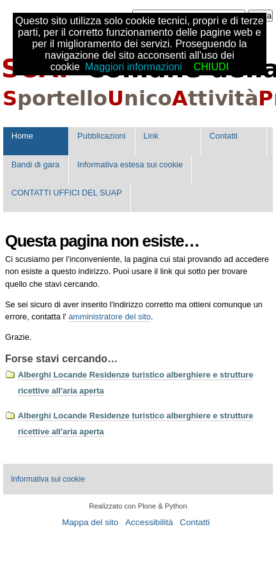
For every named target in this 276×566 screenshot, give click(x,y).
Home (22, 136)
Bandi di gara (35, 164)
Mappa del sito (90, 522)
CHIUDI (211, 66)
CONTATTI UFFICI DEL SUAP (67, 192)
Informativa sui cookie (48, 479)
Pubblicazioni (101, 136)
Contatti (224, 136)
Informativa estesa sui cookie (130, 164)
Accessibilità (149, 522)
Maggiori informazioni (133, 66)
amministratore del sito (109, 316)
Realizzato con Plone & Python (138, 506)
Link (150, 136)
